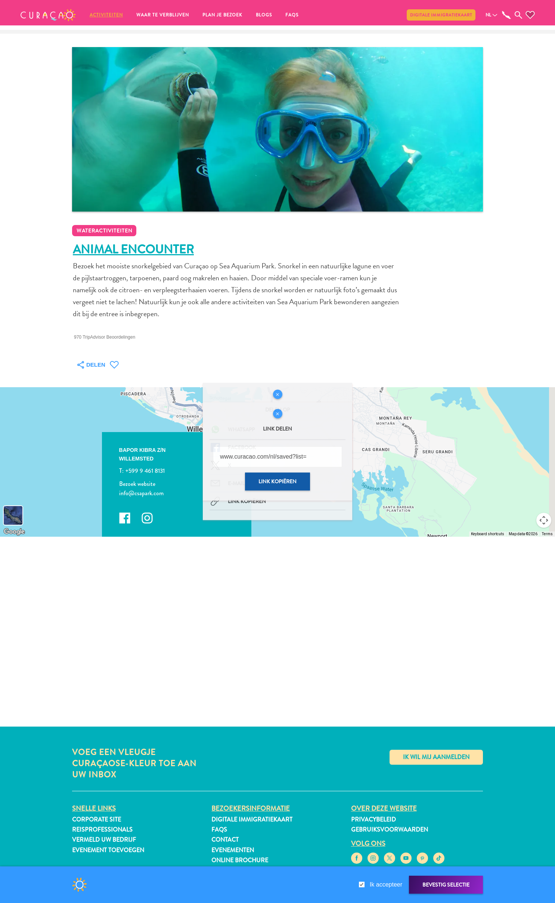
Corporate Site (96, 819)
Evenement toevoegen (108, 850)
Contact (225, 839)
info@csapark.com (141, 493)
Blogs (264, 15)
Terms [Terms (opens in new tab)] (547, 534)
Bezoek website (137, 483)
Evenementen (232, 850)
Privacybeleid (373, 819)
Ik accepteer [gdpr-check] (386, 884)
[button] (48, 15)
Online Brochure (239, 860)
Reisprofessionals (102, 829)
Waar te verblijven (162, 15)
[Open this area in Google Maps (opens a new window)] (14, 532)
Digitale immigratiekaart (441, 15)
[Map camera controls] (543, 520)
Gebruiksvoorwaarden (389, 829)
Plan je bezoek (222, 15)
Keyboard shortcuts (487, 534)
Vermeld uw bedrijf (104, 839)
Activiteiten (106, 15)
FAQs (291, 15)
